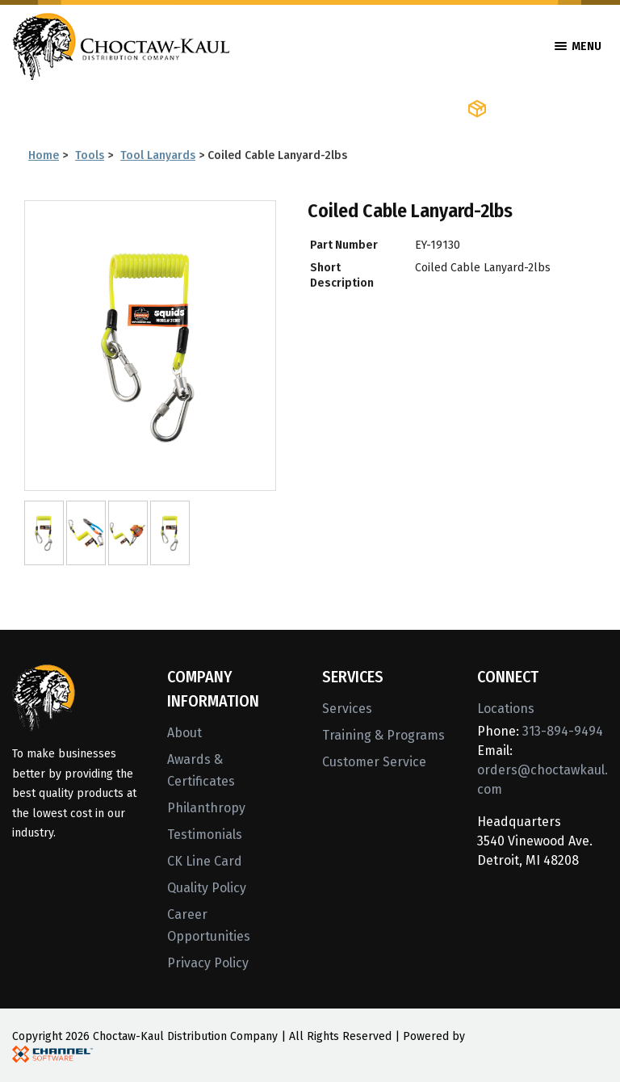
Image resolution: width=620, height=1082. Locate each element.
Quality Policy (206, 887)
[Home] (121, 44)
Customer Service (374, 762)
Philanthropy (206, 808)
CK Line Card (204, 861)
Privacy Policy (208, 963)
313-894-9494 (562, 731)
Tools (89, 155)
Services (347, 708)
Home (43, 155)
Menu (578, 46)
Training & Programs (383, 735)
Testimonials (204, 834)
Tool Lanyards (157, 155)
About (184, 732)
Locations (505, 708)
